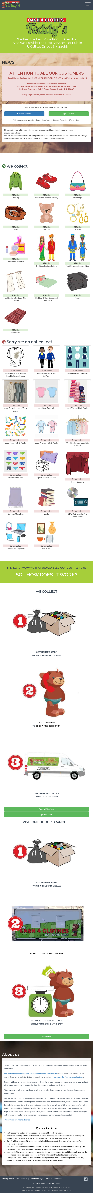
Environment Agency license (17, 1120)
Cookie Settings (36, 1178)
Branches (46, 1036)
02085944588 (24, 114)
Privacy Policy (8, 1178)
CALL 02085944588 (46, 722)
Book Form (68, 114)
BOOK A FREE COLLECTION (48, 726)
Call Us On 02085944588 (47, 46)
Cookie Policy (21, 1178)
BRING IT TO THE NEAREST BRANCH (46, 953)
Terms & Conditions (53, 1178)
